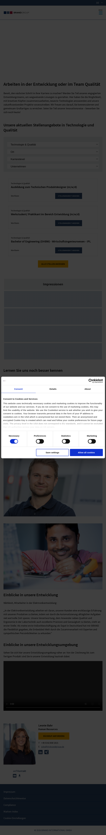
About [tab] (88, 389)
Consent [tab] (18, 389)
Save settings (52, 452)
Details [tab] (53, 389)
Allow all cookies (86, 452)
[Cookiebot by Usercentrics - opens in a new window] (90, 381)
